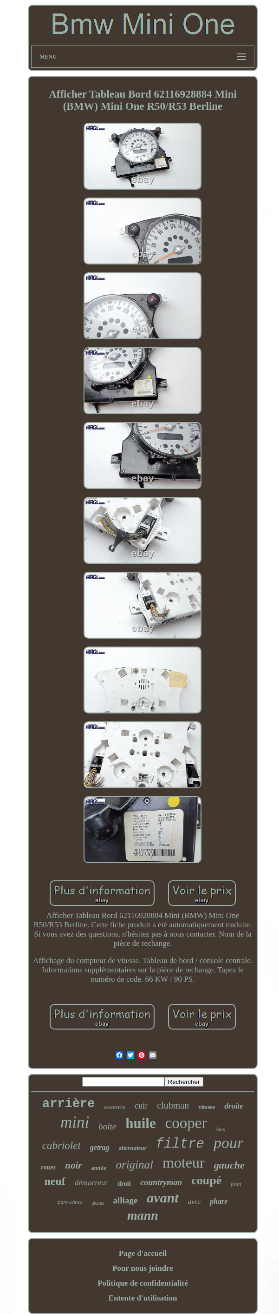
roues (48, 1167)
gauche (229, 1165)
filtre (180, 1144)
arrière (68, 1104)
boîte (107, 1126)
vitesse (206, 1106)
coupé (206, 1180)
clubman (173, 1105)
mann (142, 1215)
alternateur (133, 1147)
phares (97, 1203)
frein (236, 1184)
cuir (141, 1105)
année (98, 1168)
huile (140, 1123)
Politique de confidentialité (142, 1283)
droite (233, 1106)
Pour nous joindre (142, 1268)
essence (115, 1106)
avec (194, 1201)
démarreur (91, 1182)
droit (124, 1183)
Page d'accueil (143, 1253)
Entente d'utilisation (143, 1298)
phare (218, 1201)
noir (73, 1165)
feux (220, 1129)
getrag (100, 1147)
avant (162, 1197)
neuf (54, 1181)
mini (74, 1122)
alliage (125, 1200)
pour (228, 1142)
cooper (186, 1123)
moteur (183, 1162)
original (134, 1164)
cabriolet (61, 1145)
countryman (161, 1182)
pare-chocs (70, 1202)
